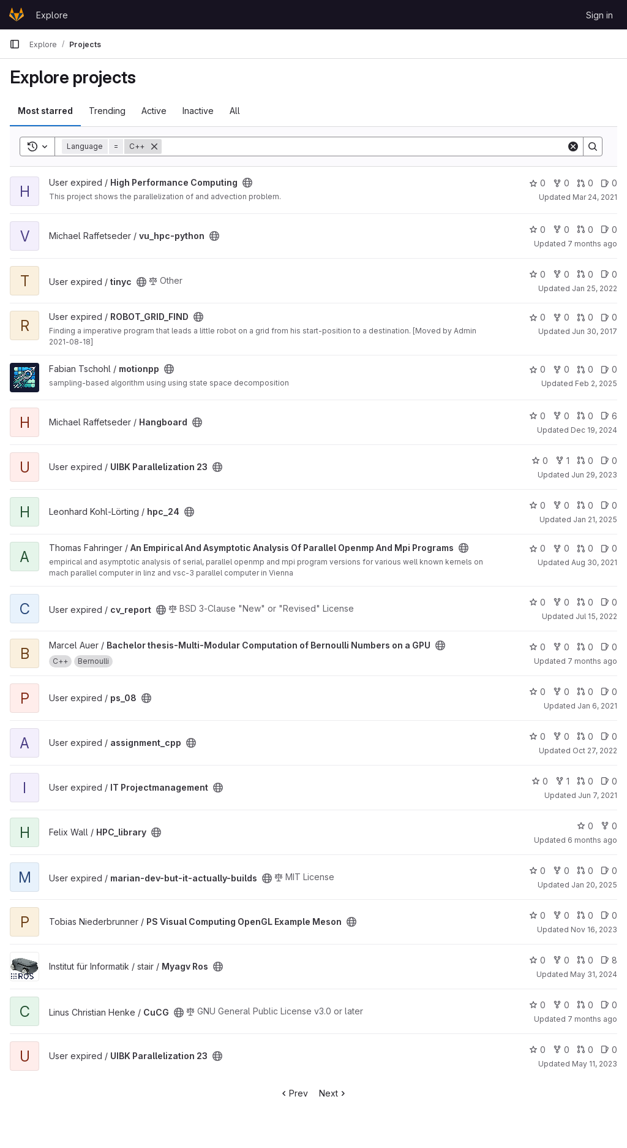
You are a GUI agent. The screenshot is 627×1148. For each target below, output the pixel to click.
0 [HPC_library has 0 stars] (585, 826)
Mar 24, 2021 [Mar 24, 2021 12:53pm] (595, 197)
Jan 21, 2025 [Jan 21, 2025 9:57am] (595, 519)
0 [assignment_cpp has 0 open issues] (609, 736)
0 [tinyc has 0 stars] (537, 274)
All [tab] (235, 110)
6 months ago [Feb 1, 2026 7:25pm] (592, 840)
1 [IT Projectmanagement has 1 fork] (562, 781)
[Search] (364, 146)
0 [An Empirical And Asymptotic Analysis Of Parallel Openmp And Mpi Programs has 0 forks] (561, 548)
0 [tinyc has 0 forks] (561, 274)
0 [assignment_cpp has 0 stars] (537, 736)
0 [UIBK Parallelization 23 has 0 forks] (561, 1049)
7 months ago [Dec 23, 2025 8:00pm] (592, 661)
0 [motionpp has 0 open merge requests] (585, 369)
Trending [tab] (107, 110)
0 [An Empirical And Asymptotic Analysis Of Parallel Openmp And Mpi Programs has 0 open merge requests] (585, 548)
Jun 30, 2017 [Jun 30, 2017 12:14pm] (594, 331)
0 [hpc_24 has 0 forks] (561, 505)
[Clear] (573, 146)
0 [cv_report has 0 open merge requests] (585, 602)
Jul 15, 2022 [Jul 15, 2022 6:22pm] (596, 616)
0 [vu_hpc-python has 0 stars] (537, 229)
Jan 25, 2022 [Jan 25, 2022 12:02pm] (594, 288)
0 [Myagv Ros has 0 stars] (537, 960)
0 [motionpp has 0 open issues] (609, 369)
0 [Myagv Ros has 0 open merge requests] (585, 960)
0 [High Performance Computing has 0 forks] (561, 183)
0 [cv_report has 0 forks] (561, 602)
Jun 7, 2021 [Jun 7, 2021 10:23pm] (597, 795)
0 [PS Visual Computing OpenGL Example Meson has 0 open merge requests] (585, 915)
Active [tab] (154, 110)
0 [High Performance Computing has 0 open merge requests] (585, 183)
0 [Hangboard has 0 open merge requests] (585, 416)
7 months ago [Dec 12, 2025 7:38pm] (592, 243)
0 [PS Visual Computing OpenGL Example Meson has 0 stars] (537, 915)
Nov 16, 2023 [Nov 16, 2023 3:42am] (594, 929)
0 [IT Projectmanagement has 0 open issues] (609, 781)
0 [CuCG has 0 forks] (561, 1005)
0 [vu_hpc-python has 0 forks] (561, 229)
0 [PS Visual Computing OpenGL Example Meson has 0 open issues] (609, 915)
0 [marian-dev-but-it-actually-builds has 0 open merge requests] (585, 870)
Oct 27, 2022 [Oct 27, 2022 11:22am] (595, 750)
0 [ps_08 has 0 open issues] (609, 691)
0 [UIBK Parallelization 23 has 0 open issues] (609, 460)
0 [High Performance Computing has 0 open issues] (609, 183)
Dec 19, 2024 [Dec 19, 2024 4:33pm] (594, 430)
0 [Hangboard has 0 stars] (537, 416)
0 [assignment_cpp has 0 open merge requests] (585, 736)
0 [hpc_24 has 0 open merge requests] (585, 505)
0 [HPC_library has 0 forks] (609, 826)
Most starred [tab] (45, 110)
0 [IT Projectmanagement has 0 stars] (539, 781)
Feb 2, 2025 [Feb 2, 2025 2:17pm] (596, 383)
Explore (52, 15)
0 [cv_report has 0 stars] (537, 602)
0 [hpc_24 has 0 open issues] (609, 505)
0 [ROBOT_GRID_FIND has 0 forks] (561, 317)
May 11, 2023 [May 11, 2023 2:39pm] (594, 1063)
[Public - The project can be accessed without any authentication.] (247, 183)
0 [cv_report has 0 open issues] (609, 602)
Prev (293, 1093)
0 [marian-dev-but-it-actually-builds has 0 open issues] (609, 870)
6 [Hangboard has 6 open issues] (609, 416)
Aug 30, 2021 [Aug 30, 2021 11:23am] (594, 562)
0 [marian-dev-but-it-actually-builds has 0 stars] (537, 870)
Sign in (599, 15)
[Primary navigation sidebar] (14, 44)
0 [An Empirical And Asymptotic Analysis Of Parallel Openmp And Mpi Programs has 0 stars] (537, 548)
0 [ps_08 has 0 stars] (537, 691)
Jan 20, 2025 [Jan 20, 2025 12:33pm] (594, 884)
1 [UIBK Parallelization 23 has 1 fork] (562, 460)
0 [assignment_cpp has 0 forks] (561, 736)
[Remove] (154, 146)
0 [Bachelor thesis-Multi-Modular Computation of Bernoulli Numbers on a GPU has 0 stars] (537, 647)
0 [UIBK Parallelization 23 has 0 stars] (539, 460)
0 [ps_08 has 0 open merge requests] (585, 691)
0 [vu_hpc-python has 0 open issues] (609, 229)
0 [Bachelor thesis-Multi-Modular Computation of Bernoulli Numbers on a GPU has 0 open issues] (609, 647)
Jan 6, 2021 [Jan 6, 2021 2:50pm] (597, 705)
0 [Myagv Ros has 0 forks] (561, 960)
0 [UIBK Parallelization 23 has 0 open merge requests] (585, 460)
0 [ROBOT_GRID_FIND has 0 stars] (537, 317)
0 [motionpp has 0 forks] (561, 369)
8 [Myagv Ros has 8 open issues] (609, 960)
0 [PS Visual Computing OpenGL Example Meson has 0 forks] (561, 915)
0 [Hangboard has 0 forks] (561, 416)
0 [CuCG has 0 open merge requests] (585, 1005)
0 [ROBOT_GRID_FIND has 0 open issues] (609, 317)
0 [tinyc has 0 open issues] (609, 274)
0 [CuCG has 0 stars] (537, 1005)
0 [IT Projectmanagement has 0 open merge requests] (585, 781)
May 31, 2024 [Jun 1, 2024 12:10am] (593, 974)
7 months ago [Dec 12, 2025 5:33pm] (592, 1019)
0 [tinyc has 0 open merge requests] (585, 274)
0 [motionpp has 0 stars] (537, 369)
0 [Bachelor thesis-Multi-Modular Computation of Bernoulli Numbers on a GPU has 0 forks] (561, 647)
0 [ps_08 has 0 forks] (561, 691)
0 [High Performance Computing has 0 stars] (537, 183)
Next (333, 1093)
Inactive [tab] (198, 110)
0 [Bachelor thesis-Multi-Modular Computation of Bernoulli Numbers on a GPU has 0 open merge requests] (585, 647)
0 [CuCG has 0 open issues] (609, 1005)
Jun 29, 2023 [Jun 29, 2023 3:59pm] (594, 474)
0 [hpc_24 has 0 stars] (537, 505)
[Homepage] (16, 15)
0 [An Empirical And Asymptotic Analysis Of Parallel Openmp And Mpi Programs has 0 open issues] (609, 548)
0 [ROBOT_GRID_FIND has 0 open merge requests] (585, 317)
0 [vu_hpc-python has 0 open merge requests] (585, 229)
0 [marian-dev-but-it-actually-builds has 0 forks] (561, 870)
